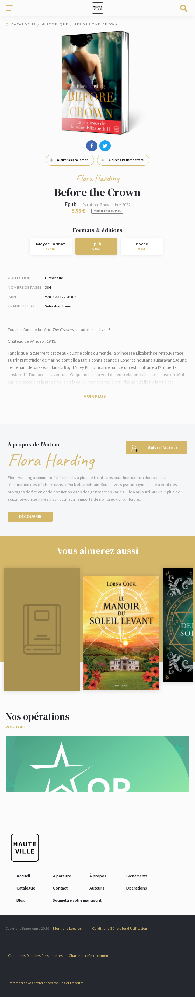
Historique (55, 24)
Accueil (23, 875)
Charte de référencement (89, 956)
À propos (97, 875)
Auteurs (96, 888)
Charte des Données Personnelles (35, 956)
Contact (60, 888)
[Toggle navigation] (13, 8)
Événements (137, 875)
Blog (20, 900)
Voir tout (16, 727)
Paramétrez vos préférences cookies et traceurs (45, 983)
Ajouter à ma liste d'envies (120, 160)
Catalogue (23, 24)
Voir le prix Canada (107, 211)
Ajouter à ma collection (67, 160)
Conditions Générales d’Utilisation (119, 928)
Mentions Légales (67, 928)
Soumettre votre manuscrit (77, 900)
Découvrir (30, 516)
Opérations (136, 888)
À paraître (62, 875)
